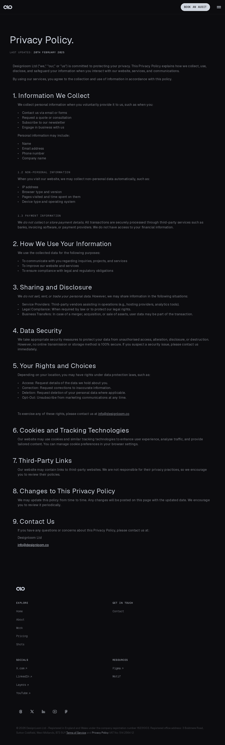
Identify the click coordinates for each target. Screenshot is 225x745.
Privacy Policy (100, 732)
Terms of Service (76, 732)
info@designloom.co (113, 414)
